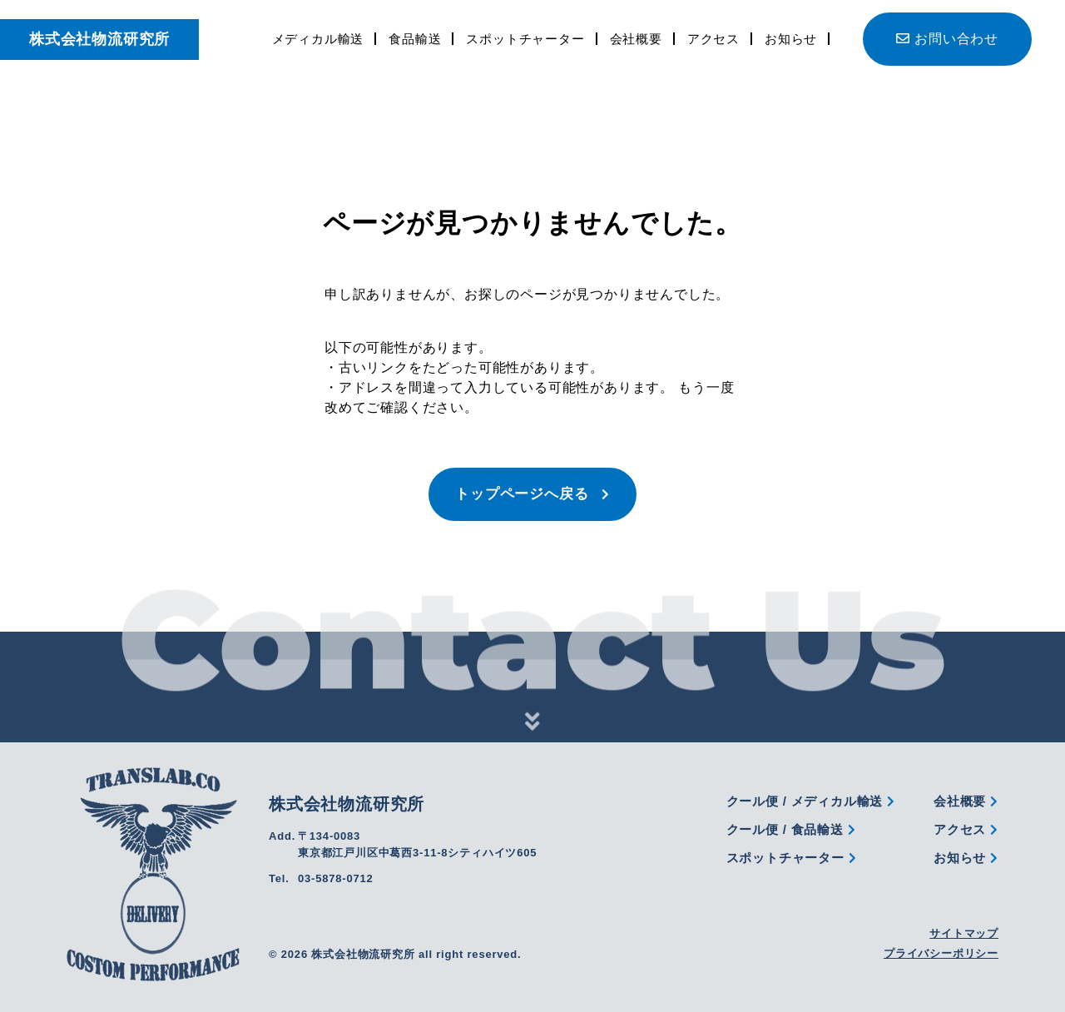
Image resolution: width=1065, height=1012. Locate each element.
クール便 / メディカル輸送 (810, 801)
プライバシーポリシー (941, 953)
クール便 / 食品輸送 (791, 829)
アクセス (713, 39)
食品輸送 (415, 39)
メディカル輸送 (318, 39)
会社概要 (636, 39)
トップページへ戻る (532, 494)
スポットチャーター (525, 39)
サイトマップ (963, 933)
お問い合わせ (947, 39)
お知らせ (791, 39)
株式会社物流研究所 (99, 39)
